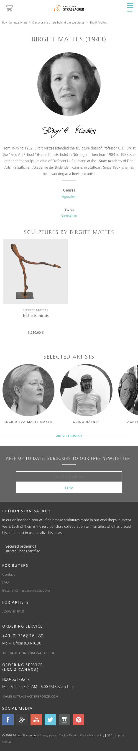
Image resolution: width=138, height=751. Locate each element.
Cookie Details (68, 735)
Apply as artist (13, 611)
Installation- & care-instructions (26, 590)
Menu (130, 8)
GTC (109, 735)
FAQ (5, 582)
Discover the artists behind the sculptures (58, 22)
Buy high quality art (14, 22)
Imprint (119, 735)
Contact (8, 574)
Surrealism (69, 215)
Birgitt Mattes (98, 22)
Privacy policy (47, 735)
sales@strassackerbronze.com (31, 696)
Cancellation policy (92, 735)
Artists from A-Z (69, 436)
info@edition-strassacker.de (29, 653)
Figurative (69, 196)
